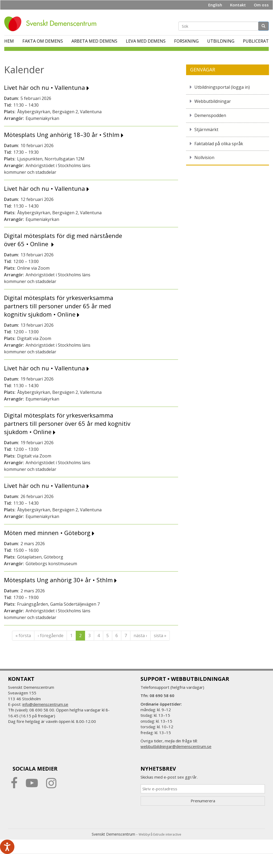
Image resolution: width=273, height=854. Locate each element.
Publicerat (256, 41)
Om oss (261, 4)
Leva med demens (146, 41)
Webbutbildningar (212, 101)
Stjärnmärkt (206, 129)
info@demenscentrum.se (45, 704)
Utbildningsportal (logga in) (222, 87)
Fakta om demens (42, 41)
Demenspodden (210, 115)
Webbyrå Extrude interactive (160, 834)
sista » (160, 635)
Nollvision (204, 157)
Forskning (186, 41)
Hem (9, 41)
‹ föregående (50, 635)
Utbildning (220, 41)
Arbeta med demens (94, 41)
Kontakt (238, 4)
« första (23, 635)
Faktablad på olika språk (218, 144)
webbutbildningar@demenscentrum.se (175, 746)
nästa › (140, 635)
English (215, 4)
